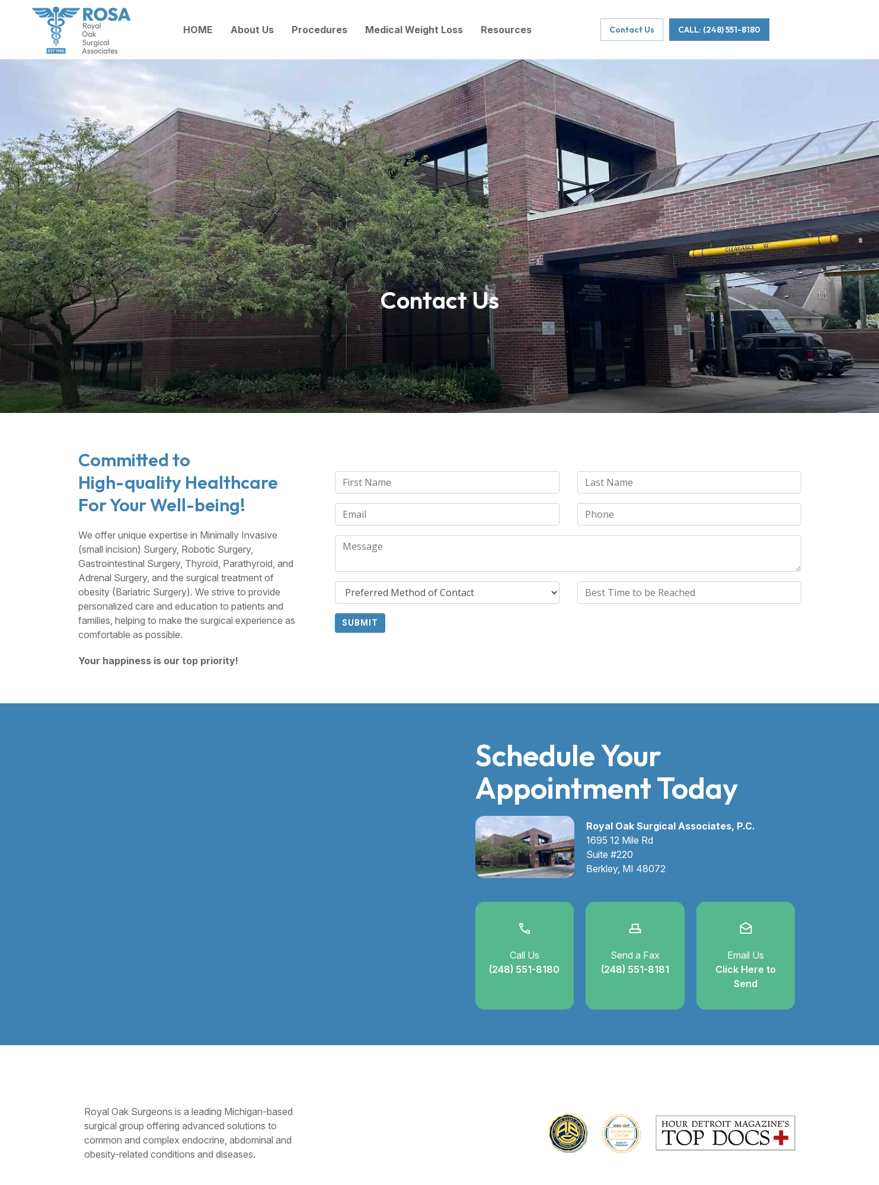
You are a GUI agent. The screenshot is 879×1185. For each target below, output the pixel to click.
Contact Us (631, 29)
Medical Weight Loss (414, 30)
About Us (252, 30)
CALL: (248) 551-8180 (719, 29)
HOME (198, 30)
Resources (506, 30)
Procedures (319, 30)
